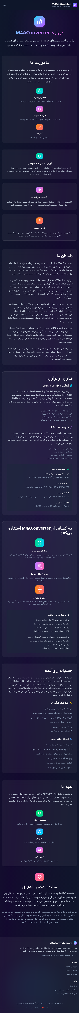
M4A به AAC (72, 974)
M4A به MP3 (71, 970)
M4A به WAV (71, 967)
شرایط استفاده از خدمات (67, 993)
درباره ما (73, 986)
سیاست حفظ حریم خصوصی (65, 989)
